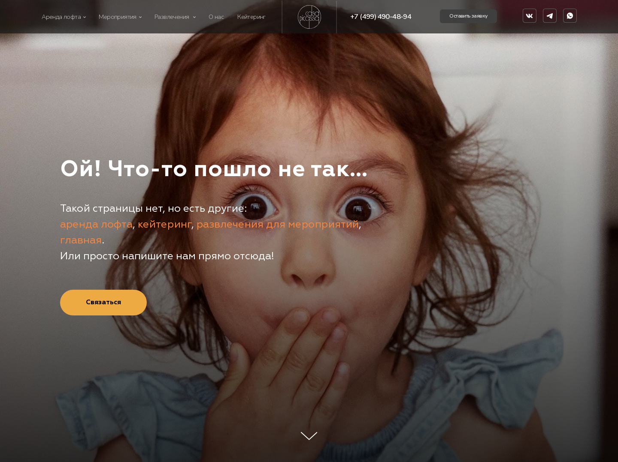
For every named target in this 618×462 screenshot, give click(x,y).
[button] (468, 16)
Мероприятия (117, 16)
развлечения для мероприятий (278, 224)
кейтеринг (164, 224)
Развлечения (171, 16)
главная (81, 240)
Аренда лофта (61, 16)
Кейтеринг (251, 16)
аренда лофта (96, 224)
